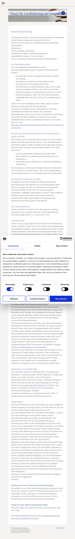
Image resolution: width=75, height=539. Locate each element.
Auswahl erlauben (37, 299)
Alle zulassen (61, 299)
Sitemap (25, 528)
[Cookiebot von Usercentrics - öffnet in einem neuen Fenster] (61, 239)
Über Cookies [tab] (62, 246)
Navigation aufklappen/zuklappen (37, 3)
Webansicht (60, 528)
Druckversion (16, 528)
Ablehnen (14, 299)
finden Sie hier (45, 396)
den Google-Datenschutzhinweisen (33, 385)
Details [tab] (37, 246)
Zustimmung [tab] (13, 246)
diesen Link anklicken (27, 355)
